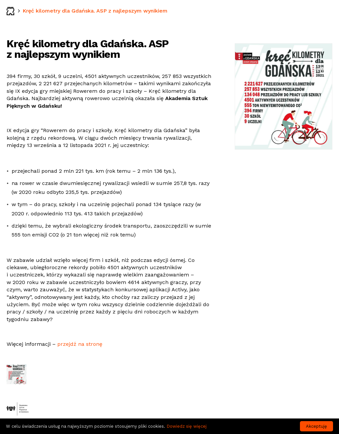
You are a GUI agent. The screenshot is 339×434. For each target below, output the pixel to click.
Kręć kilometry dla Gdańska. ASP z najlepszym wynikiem (95, 11)
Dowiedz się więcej (187, 426)
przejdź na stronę (79, 344)
